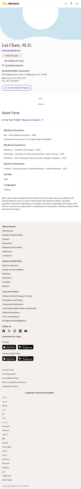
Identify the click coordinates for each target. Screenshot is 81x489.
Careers (5, 239)
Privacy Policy (8, 370)
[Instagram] (14, 331)
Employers (6, 278)
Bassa (4, 406)
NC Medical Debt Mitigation (14, 321)
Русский (5, 463)
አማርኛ (4, 397)
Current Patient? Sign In (17, 88)
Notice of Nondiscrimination (14, 382)
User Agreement (9, 374)
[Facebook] (3, 331)
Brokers (5, 286)
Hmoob (5, 443)
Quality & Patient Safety (12, 235)
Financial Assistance (11, 312)
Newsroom (7, 243)
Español (5, 467)
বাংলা (4, 410)
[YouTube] (25, 331)
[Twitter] (9, 331)
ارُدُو (3, 472)
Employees (7, 251)
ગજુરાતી (5, 434)
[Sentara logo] (10, 3)
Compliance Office (10, 386)
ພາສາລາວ (6, 459)
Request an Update (32, 120)
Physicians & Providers (12, 247)
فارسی (4, 422)
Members (6, 274)
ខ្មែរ (3, 414)
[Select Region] (71, 3)
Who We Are (7, 231)
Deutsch (5, 430)
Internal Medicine (11, 50)
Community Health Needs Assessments (19, 308)
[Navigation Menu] (77, 3)
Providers (6, 282)
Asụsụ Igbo (6, 447)
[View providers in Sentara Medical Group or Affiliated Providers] (21, 60)
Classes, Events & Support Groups (17, 296)
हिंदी (3, 439)
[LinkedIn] (20, 331)
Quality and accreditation (13, 269)
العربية (4, 401)
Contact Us (7, 255)
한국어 (4, 455)
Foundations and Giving (12, 300)
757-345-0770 (19, 78)
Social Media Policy (10, 378)
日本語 (4, 451)
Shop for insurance (10, 265)
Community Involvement (12, 304)
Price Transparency (10, 316)
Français (6, 426)
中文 (4, 418)
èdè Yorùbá (7, 480)
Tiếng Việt (6, 476)
